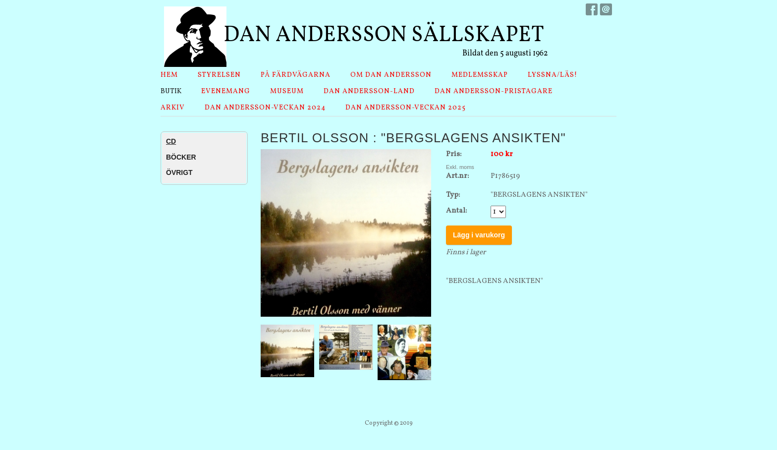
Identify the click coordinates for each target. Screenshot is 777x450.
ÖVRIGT (179, 172)
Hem (169, 75)
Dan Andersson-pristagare (494, 91)
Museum (287, 91)
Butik (171, 91)
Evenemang (225, 91)
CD (171, 141)
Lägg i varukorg (479, 235)
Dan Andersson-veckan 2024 (265, 107)
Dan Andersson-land (369, 91)
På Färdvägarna (296, 75)
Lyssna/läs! (552, 75)
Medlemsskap (479, 75)
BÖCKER (181, 157)
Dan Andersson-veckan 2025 (405, 107)
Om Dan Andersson (391, 75)
